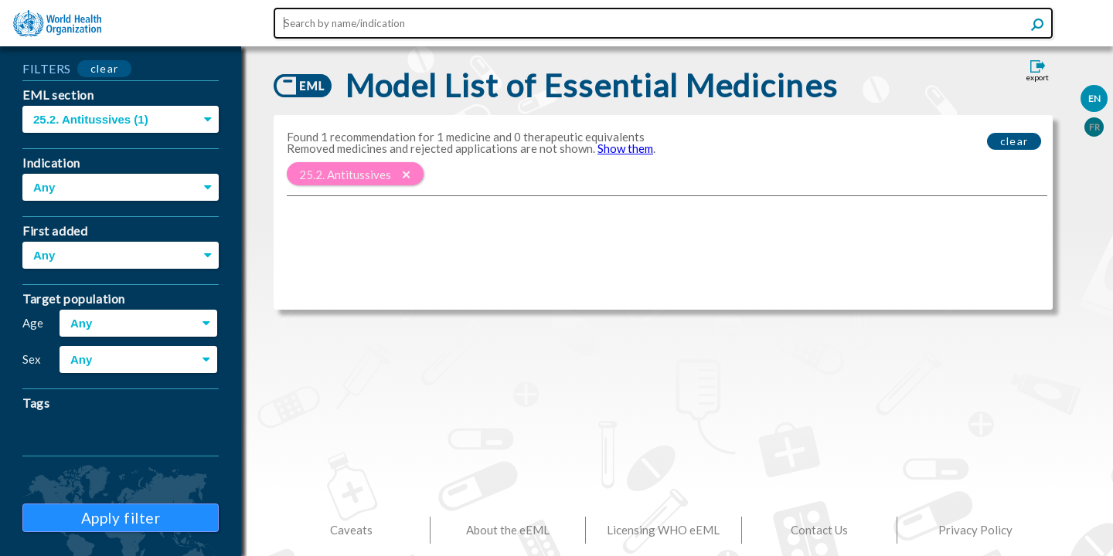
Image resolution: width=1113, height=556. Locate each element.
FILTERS (46, 68)
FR (1094, 127)
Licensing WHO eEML (663, 530)
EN (1094, 98)
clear (104, 68)
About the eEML (508, 530)
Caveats (351, 530)
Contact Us (819, 530)
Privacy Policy (975, 530)
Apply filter (121, 518)
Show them (625, 148)
